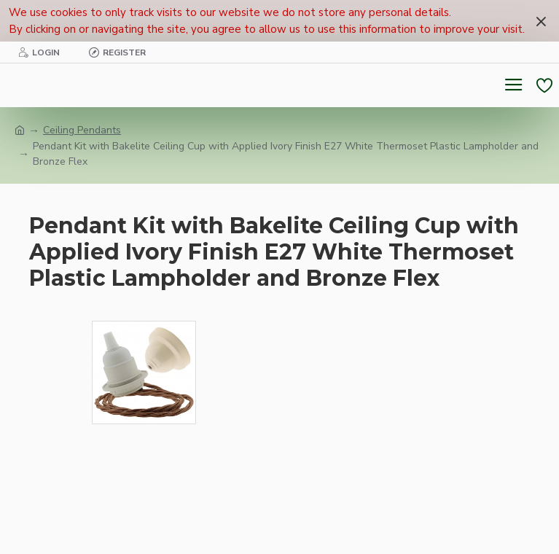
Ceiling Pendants (82, 130)
